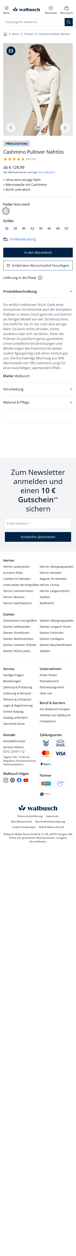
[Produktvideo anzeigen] (10, 50)
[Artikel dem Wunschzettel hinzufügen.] (38, 265)
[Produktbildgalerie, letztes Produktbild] (11, 128)
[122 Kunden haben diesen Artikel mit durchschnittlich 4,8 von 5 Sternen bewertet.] (19, 159)
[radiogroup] (38, 208)
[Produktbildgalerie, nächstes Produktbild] (65, 128)
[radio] (6, 211)
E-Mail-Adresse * (18, 523)
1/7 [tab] (38, 127)
